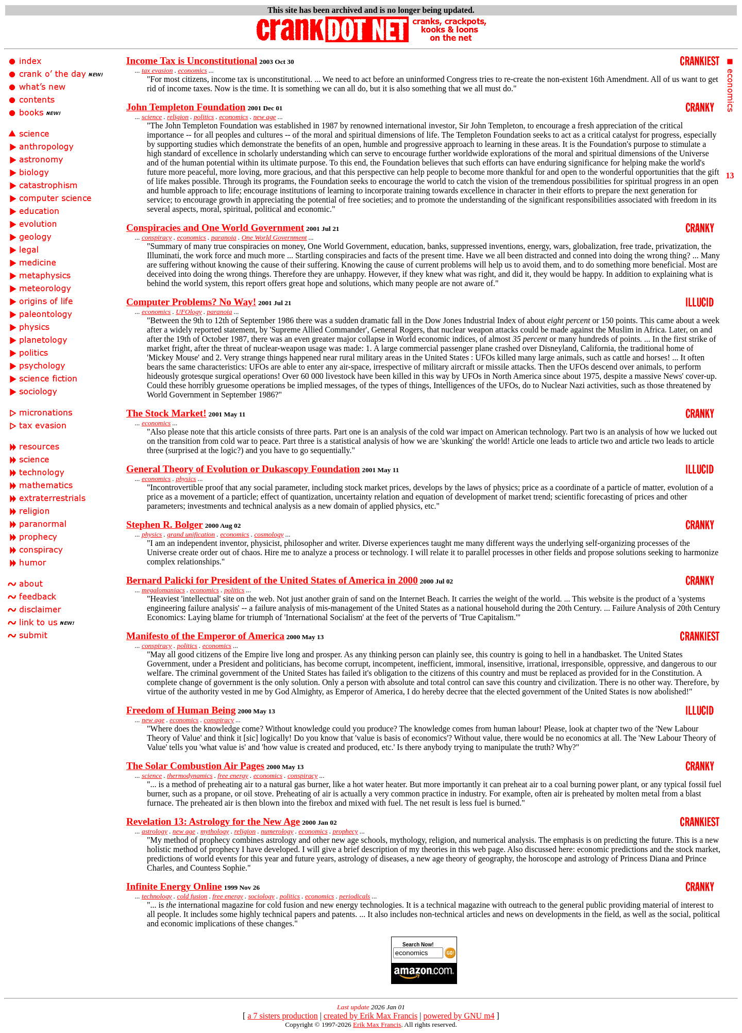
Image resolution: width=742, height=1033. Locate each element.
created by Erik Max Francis (370, 1015)
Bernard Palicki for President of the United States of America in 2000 (272, 580)
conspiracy (157, 237)
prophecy (345, 831)
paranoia (224, 237)
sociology (261, 896)
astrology (154, 831)
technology (157, 896)
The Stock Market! (166, 413)
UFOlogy (188, 311)
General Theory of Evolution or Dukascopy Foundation (243, 468)
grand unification (191, 534)
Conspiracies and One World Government (215, 227)
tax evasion (157, 70)
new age (264, 117)
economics (192, 70)
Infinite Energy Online (174, 886)
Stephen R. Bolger (164, 524)
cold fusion (192, 896)
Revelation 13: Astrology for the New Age (213, 821)
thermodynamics (189, 775)
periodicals (354, 896)
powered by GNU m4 (458, 1015)
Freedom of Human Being (180, 710)
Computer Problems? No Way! (191, 301)
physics (186, 478)
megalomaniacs (163, 590)
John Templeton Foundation (185, 107)
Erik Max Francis (377, 1024)
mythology (214, 831)
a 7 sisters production (282, 1015)
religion (178, 117)
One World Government (274, 237)
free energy (232, 775)
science (152, 117)
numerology (277, 831)
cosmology (268, 534)
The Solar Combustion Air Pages (195, 765)
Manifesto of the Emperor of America (205, 635)
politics (204, 117)
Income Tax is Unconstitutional (191, 60)
